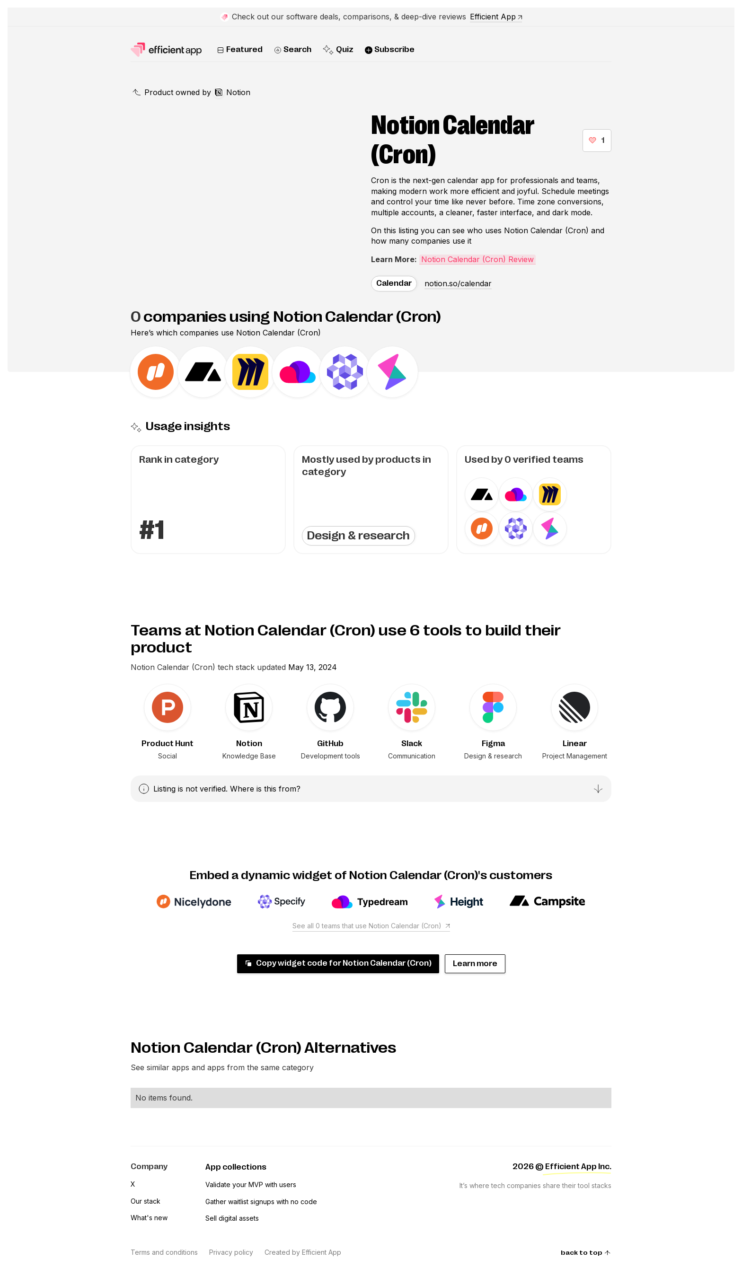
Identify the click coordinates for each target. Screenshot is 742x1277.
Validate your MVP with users (250, 1184)
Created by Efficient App (303, 1252)
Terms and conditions (164, 1252)
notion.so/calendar (458, 283)
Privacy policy (231, 1252)
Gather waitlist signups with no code (261, 1202)
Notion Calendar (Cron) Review (477, 259)
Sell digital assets (232, 1218)
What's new (149, 1218)
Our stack (145, 1201)
